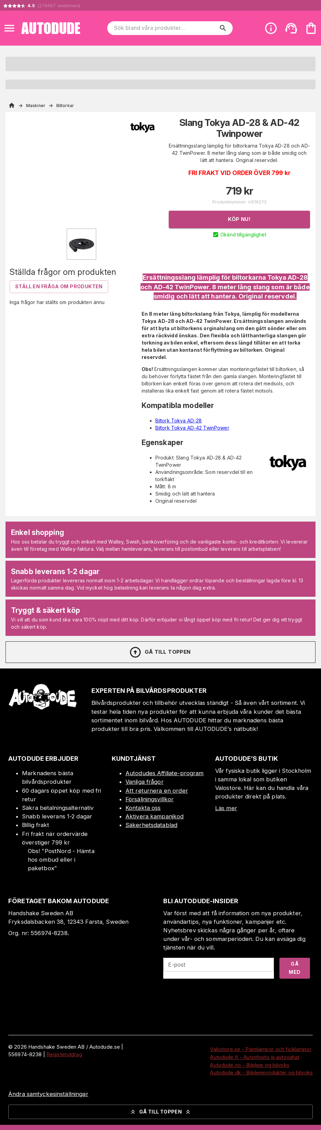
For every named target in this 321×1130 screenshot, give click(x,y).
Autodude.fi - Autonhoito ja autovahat (254, 1057)
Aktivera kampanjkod (154, 816)
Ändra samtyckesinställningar (48, 1094)
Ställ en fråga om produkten (59, 286)
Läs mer (226, 808)
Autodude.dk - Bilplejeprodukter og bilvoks (261, 1072)
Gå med (294, 968)
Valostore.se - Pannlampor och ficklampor (260, 1049)
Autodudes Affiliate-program (164, 773)
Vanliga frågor (144, 781)
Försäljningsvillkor (149, 799)
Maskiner (35, 105)
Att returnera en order (156, 790)
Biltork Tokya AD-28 (178, 420)
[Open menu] (9, 28)
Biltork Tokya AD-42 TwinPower (192, 428)
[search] (223, 28)
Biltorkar (65, 105)
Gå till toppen (160, 652)
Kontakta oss (143, 807)
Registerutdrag (64, 1054)
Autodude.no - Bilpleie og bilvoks (249, 1065)
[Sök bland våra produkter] (165, 28)
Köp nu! (239, 219)
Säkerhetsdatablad (151, 825)
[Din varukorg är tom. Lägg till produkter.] (311, 28)
